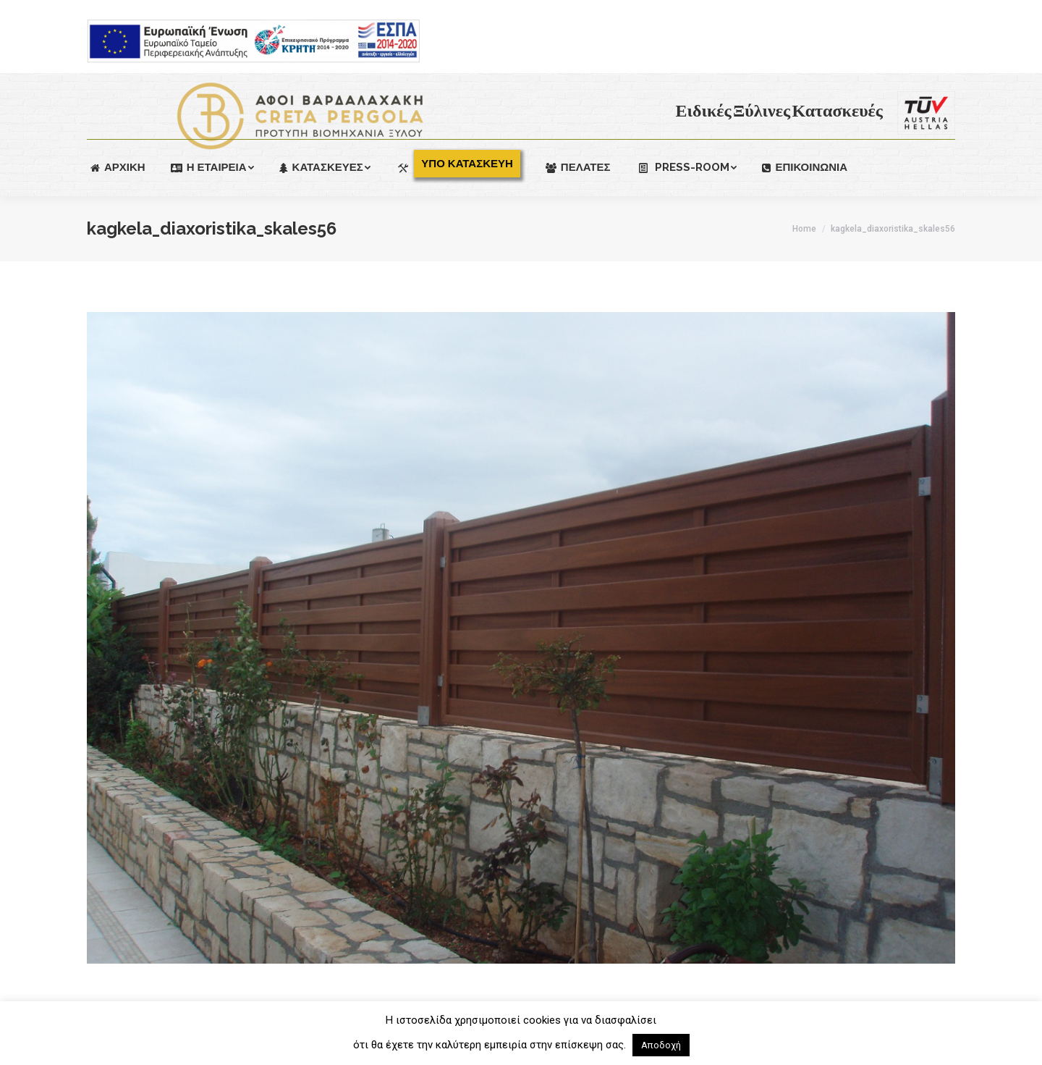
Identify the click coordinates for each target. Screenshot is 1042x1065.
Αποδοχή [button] (661, 1045)
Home (804, 229)
